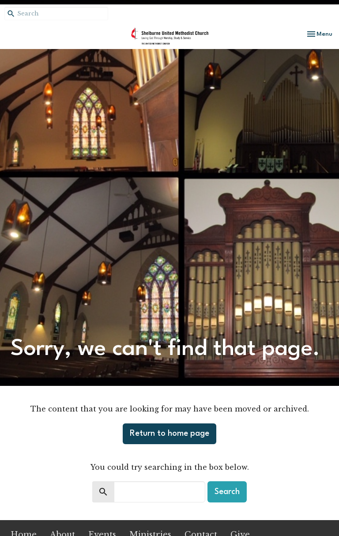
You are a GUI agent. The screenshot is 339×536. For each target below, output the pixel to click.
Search (227, 492)
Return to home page (169, 434)
